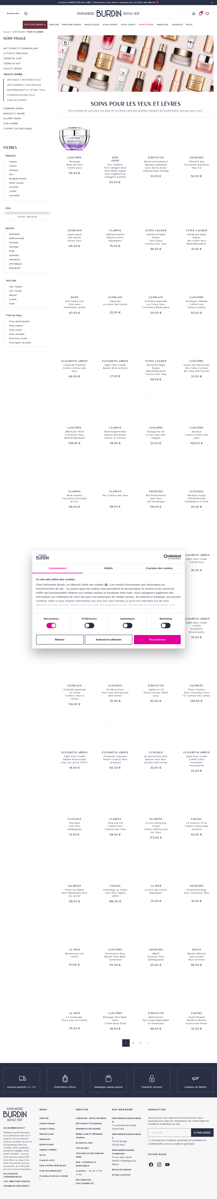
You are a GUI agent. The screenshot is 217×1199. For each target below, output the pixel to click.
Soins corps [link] (47, 1129)
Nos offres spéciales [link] (53, 1165)
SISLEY (196, 949)
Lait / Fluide (15, 290)
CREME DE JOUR (12, 58)
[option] (136, 64)
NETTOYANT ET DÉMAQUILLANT (21, 48)
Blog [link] (43, 1155)
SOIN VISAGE (14, 38)
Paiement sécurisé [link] (152, 1087)
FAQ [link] (78, 1162)
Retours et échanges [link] (89, 1123)
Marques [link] (45, 1139)
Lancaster (14, 195)
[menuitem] (35, 25)
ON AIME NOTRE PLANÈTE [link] (16, 1186)
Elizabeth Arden (18, 178)
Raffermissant (16, 238)
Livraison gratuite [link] (21, 1087)
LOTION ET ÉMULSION (15, 53)
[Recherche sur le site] (17, 13)
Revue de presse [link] (121, 1169)
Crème (13, 299)
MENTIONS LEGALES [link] (19, 1181)
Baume (13, 295)
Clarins (13, 165)
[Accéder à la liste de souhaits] (207, 13)
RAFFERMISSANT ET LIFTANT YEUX (26, 90)
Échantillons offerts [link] (65, 1087)
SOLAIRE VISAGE (12, 118)
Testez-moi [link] (82, 1148)
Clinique (13, 170)
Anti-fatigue (15, 263)
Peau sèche (15, 329)
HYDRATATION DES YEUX (21, 95)
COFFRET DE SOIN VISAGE (17, 129)
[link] (35, 25)
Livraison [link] (81, 1118)
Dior (11, 174)
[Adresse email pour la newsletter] (181, 1132)
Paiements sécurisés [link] (88, 1129)
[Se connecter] (194, 14)
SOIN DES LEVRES (17, 100)
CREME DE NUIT (12, 63)
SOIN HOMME (10, 123)
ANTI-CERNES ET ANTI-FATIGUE (24, 85)
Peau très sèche (18, 338)
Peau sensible (17, 334)
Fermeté (13, 242)
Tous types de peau (20, 342)
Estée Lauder (16, 182)
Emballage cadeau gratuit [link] (108, 1087)
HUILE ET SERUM (12, 68)
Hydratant (14, 234)
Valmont (196, 685)
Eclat (11, 250)
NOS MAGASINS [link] (122, 1109)
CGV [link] (5, 1181)
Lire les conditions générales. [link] (179, 1143)
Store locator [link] (121, 1175)
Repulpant (14, 267)
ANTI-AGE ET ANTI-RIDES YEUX (24, 80)
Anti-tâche (14, 259)
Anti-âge (13, 246)
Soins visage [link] (47, 1123)
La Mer (13, 191)
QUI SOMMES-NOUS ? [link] (14, 1128)
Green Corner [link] (48, 1150)
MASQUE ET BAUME (14, 113)
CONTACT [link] (81, 1171)
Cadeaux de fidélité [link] (195, 1087)
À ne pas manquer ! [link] (51, 1171)
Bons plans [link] (47, 1144)
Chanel (13, 161)
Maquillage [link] (47, 1134)
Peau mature (16, 325)
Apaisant (14, 255)
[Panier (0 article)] (201, 14)
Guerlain (13, 186)
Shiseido (197, 157)
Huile (12, 303)
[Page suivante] (146, 1043)
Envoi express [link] (97, 1118)
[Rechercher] (26, 14)
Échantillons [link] (84, 1143)
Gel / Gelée (15, 286)
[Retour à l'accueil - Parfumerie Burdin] (108, 13)
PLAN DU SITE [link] (47, 1160)
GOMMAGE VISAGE (13, 108)
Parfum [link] (44, 1118)
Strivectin (156, 157)
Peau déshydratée (19, 321)
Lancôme (74, 157)
